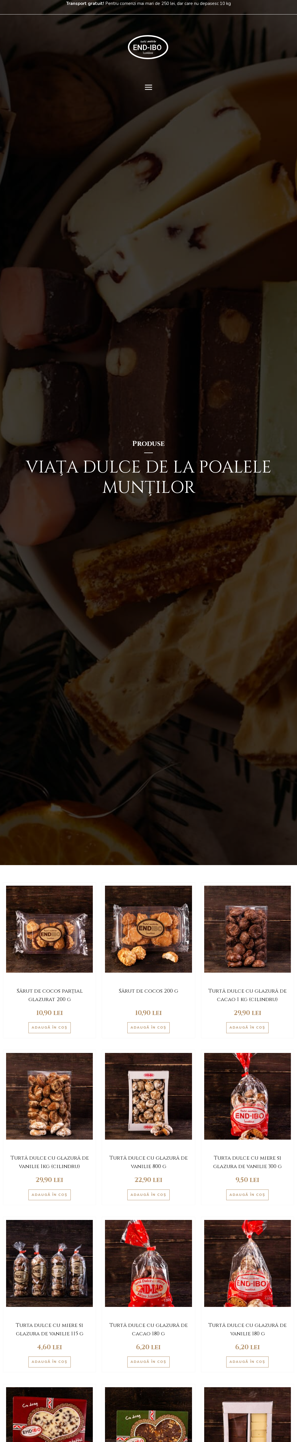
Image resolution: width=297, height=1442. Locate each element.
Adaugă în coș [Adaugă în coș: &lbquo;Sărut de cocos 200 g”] (148, 1027)
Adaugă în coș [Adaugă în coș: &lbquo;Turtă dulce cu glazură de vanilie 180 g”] (247, 1361)
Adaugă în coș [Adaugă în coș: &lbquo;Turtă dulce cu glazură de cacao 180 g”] (148, 1361)
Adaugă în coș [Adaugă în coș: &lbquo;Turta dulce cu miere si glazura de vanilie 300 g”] (247, 1194)
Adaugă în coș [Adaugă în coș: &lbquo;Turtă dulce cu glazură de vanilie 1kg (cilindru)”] (50, 1194)
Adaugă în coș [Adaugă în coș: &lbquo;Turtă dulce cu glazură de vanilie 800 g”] (148, 1194)
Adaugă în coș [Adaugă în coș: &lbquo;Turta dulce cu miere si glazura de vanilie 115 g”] (50, 1361)
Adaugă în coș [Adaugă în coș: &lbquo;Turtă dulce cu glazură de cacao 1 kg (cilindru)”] (247, 1027)
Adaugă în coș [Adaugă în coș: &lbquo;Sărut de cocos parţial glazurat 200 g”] (50, 1027)
